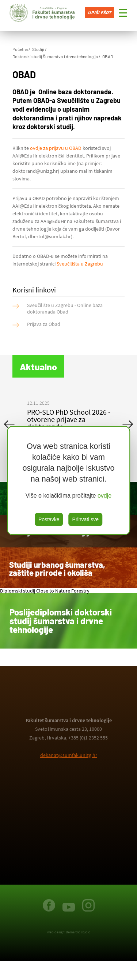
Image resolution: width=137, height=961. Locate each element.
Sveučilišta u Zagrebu (80, 263)
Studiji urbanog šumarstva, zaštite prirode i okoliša (57, 568)
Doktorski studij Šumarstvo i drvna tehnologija (55, 56)
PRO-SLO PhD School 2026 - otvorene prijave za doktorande (68, 419)
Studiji (38, 49)
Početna (20, 49)
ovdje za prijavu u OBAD (56, 148)
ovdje (104, 496)
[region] (68, 480)
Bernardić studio (78, 932)
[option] (68, 417)
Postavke (49, 519)
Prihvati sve (85, 519)
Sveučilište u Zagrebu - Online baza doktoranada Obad (65, 308)
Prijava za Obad (43, 324)
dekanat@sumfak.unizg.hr (68, 755)
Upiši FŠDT (99, 12)
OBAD (107, 56)
